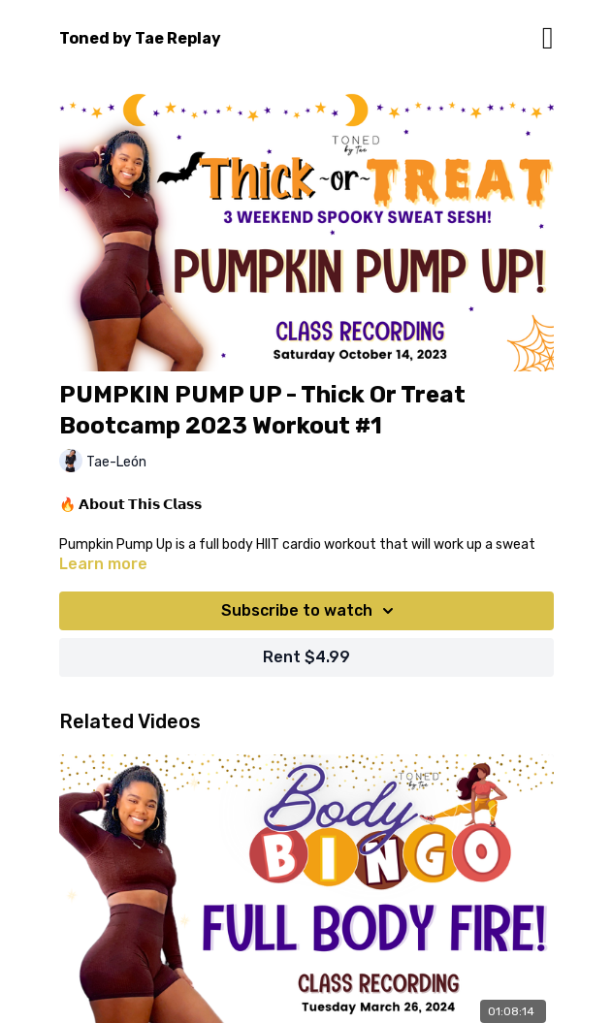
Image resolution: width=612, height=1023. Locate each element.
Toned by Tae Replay (140, 38)
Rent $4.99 (306, 657)
